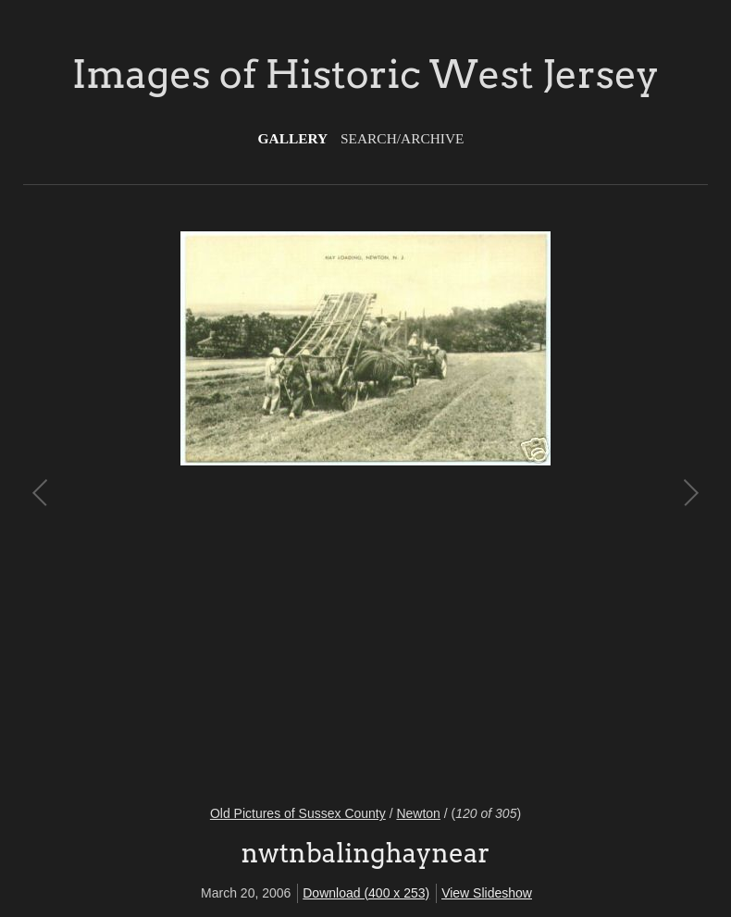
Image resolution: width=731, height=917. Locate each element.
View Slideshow (486, 893)
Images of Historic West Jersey (365, 74)
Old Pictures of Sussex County (298, 813)
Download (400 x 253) (366, 893)
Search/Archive (402, 138)
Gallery (293, 138)
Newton (418, 813)
